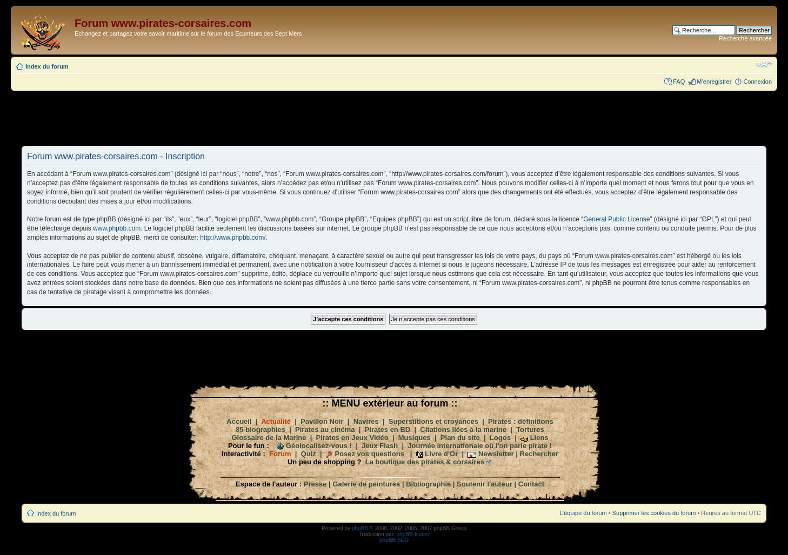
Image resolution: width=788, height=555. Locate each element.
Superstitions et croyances (433, 421)
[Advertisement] (394, 117)
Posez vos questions (369, 454)
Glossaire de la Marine (268, 438)
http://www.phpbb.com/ (232, 237)
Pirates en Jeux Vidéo (352, 438)
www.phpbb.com (117, 228)
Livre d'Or (441, 454)
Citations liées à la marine (463, 429)
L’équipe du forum (582, 513)
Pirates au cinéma (325, 429)
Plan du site (460, 438)
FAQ (679, 81)
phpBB (360, 528)
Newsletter (496, 454)
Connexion (757, 81)
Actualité (276, 421)
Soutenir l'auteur (484, 484)
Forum (280, 454)
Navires (366, 421)
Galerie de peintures (366, 484)
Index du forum (46, 66)
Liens (539, 438)
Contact (531, 484)
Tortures (530, 429)
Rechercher (539, 454)
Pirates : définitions (520, 421)
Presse (315, 484)
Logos (500, 438)
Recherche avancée (745, 38)
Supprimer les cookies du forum (654, 513)
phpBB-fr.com (413, 534)
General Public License (616, 219)
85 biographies (260, 429)
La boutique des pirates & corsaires (424, 462)
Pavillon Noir (321, 421)
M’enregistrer (714, 81)
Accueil (238, 421)
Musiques (414, 438)
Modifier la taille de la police (764, 64)
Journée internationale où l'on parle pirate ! (480, 446)
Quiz (308, 454)
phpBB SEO (394, 540)
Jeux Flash (380, 446)
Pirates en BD (388, 429)
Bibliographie (428, 484)
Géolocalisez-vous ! (319, 446)
